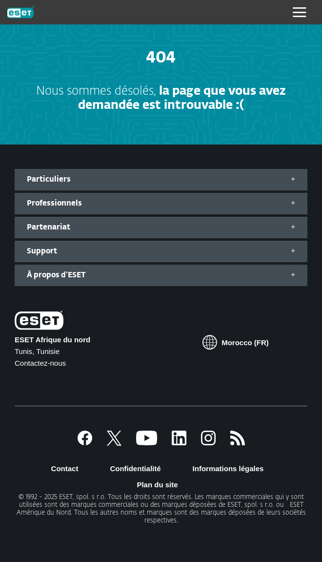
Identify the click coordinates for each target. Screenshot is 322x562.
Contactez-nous (40, 363)
